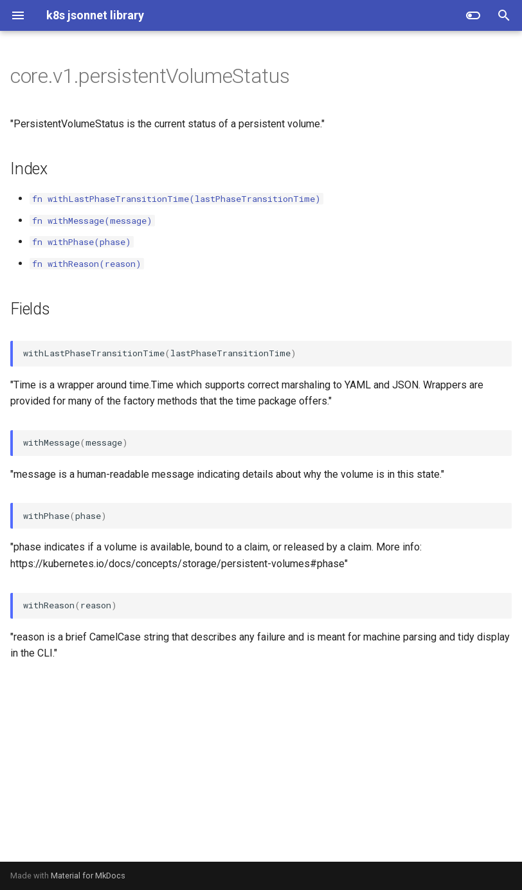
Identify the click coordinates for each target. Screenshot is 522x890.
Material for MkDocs (88, 875)
